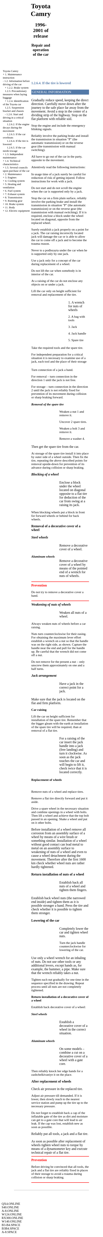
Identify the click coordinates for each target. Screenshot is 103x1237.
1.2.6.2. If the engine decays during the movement (16, 127)
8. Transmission (13, 197)
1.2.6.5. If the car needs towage (14, 149)
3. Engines (11, 177)
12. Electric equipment (17, 210)
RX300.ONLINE (12, 1218)
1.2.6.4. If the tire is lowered (51, 83)
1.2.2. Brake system (18, 87)
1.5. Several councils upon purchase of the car (16, 169)
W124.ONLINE (12, 1214)
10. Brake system (14, 204)
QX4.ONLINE (11, 1203)
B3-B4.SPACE (11, 1225)
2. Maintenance (13, 174)
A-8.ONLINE (10, 1210)
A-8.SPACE (9, 1232)
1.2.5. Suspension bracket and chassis (13, 109)
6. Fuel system (13, 190)
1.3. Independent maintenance (13, 156)
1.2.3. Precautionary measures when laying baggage (15, 94)
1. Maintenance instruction (12, 76)
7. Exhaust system (15, 194)
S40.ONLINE (10, 1207)
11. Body (10, 207)
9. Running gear (13, 200)
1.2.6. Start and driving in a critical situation (13, 117)
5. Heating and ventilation (12, 186)
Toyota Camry (10, 71)
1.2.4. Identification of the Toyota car (15, 102)
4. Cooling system (15, 180)
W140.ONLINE (12, 1221)
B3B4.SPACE (10, 1228)
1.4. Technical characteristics (11, 162)
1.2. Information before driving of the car (16, 82)
